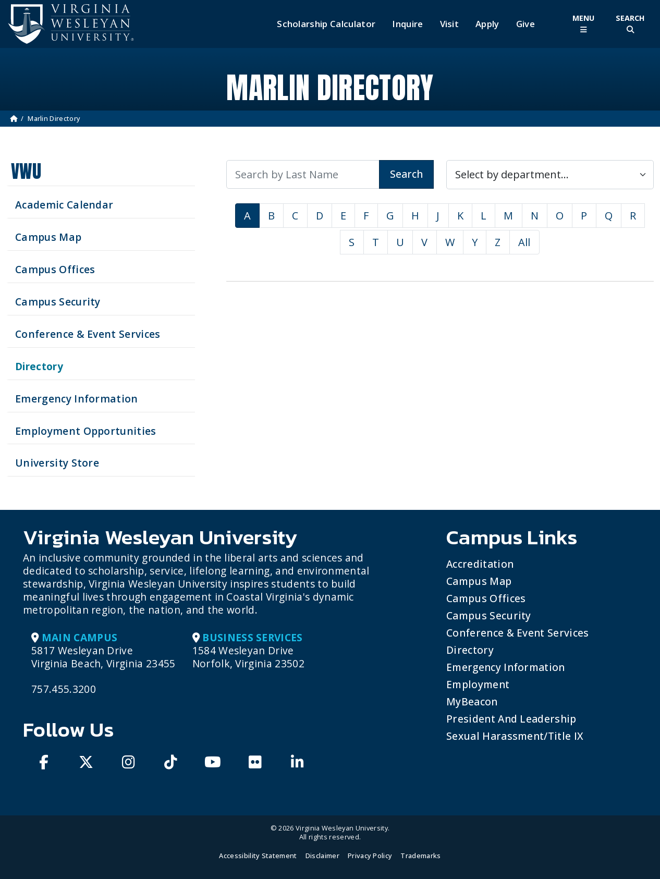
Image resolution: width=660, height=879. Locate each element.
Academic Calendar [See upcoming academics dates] (64, 205)
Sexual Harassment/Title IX (514, 736)
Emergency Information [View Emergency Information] (76, 399)
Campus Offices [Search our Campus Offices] (55, 269)
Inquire (407, 24)
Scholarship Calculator (326, 24)
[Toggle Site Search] (630, 23)
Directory (470, 650)
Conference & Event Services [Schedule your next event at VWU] (88, 334)
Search (406, 174)
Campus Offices (485, 598)
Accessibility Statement (258, 855)
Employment (477, 684)
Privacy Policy (370, 855)
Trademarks (420, 855)
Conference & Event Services (517, 633)
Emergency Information (505, 667)
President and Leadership (511, 719)
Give (525, 24)
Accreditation (480, 564)
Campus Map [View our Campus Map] (48, 237)
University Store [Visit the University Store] (57, 463)
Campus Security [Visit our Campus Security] (58, 302)
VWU (26, 171)
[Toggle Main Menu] (583, 23)
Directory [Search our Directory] (39, 366)
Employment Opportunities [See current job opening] (85, 431)
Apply (487, 24)
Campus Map (478, 581)
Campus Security (488, 615)
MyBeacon (472, 701)
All (524, 242)
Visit (449, 24)
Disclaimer (322, 855)
